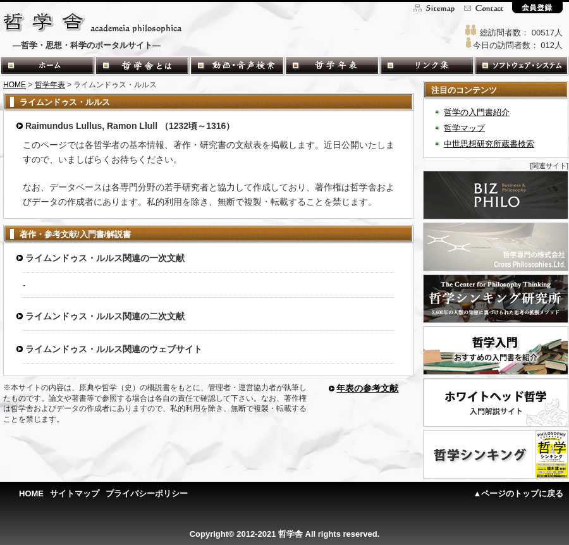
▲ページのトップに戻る (519, 493)
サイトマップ (74, 493)
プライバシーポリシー (147, 493)
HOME (14, 84)
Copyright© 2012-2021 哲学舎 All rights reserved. (285, 534)
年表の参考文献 (367, 388)
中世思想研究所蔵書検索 (489, 144)
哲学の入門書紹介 (477, 112)
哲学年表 (50, 84)
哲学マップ (464, 128)
